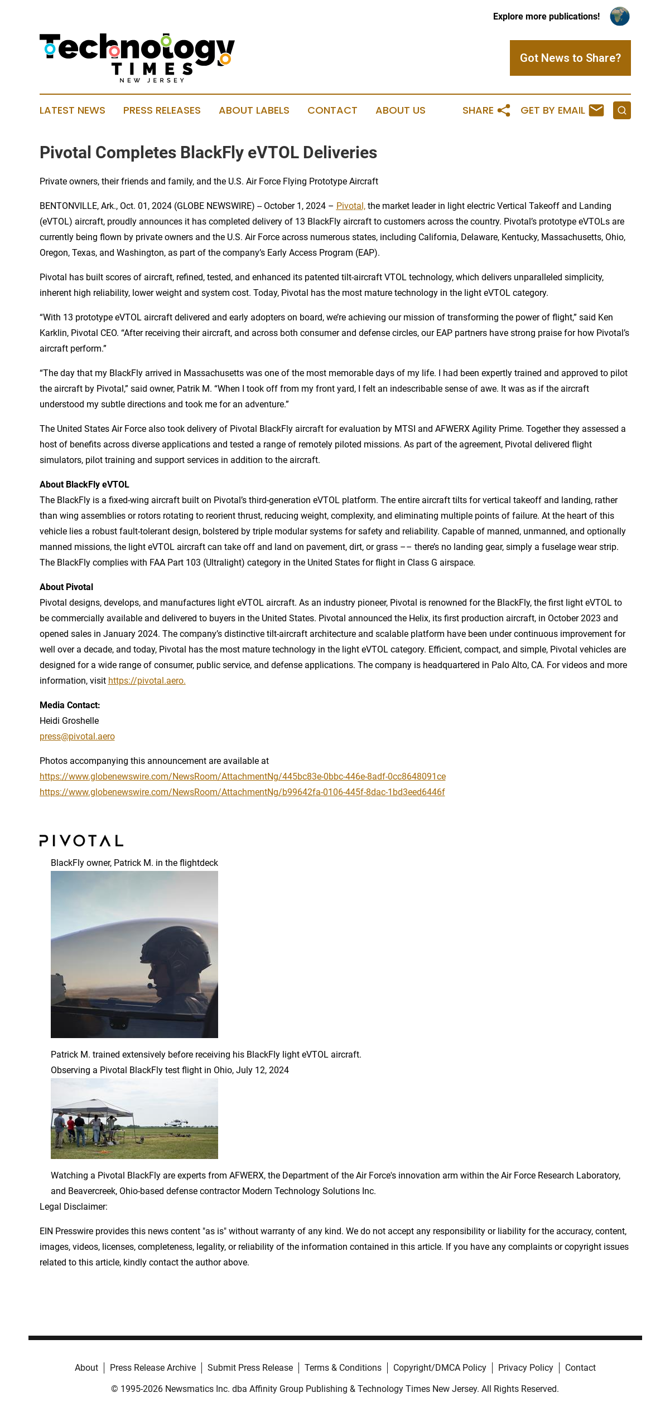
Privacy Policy (525, 1367)
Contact (332, 110)
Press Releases (162, 110)
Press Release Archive (153, 1367)
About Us (400, 110)
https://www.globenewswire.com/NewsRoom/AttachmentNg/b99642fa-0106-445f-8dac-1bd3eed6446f (242, 792)
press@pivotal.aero (77, 736)
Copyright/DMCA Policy (439, 1367)
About (86, 1367)
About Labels (254, 110)
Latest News (72, 110)
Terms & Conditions (343, 1367)
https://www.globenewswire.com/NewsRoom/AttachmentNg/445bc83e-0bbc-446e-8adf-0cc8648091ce (243, 776)
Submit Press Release (250, 1367)
